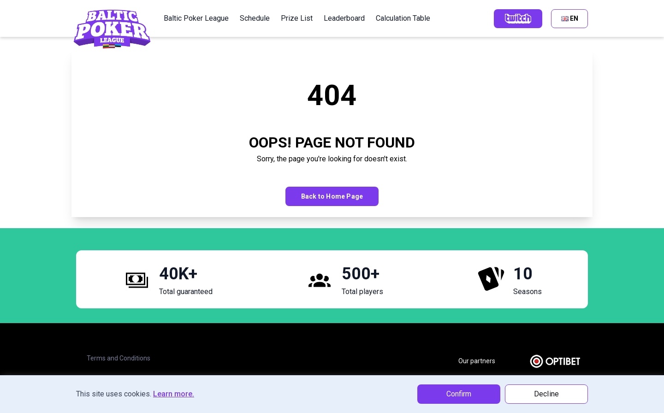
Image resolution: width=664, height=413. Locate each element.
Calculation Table (403, 18)
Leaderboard (344, 18)
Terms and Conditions (118, 358)
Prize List (297, 18)
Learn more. (173, 393)
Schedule (255, 18)
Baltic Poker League (196, 18)
